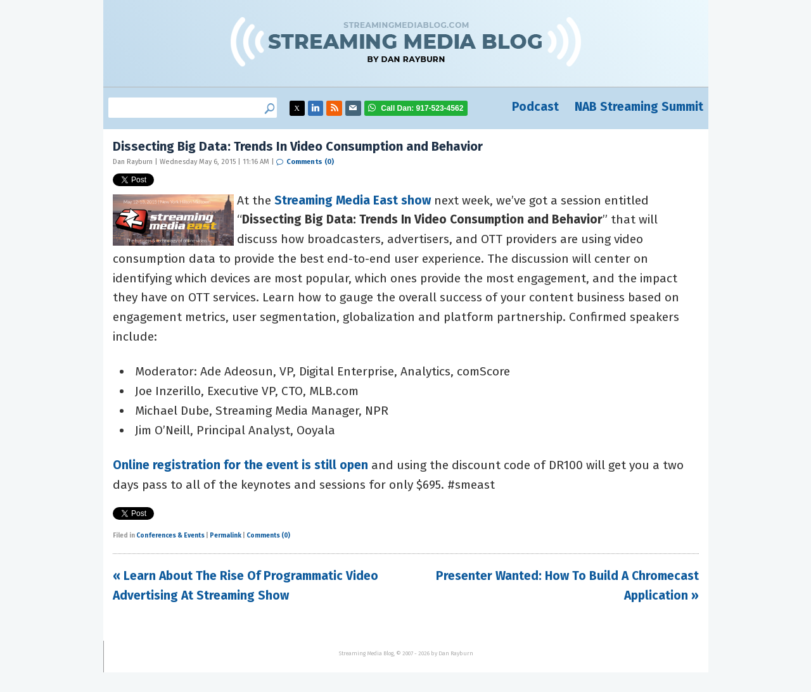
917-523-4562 (422, 108)
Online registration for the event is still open (240, 465)
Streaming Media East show (352, 200)
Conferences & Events (170, 535)
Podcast (535, 106)
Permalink (225, 535)
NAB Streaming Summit (639, 106)
